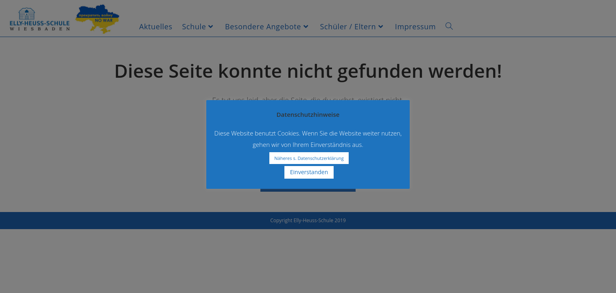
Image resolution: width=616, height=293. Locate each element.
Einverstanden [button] (309, 172)
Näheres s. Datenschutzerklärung (308, 158)
